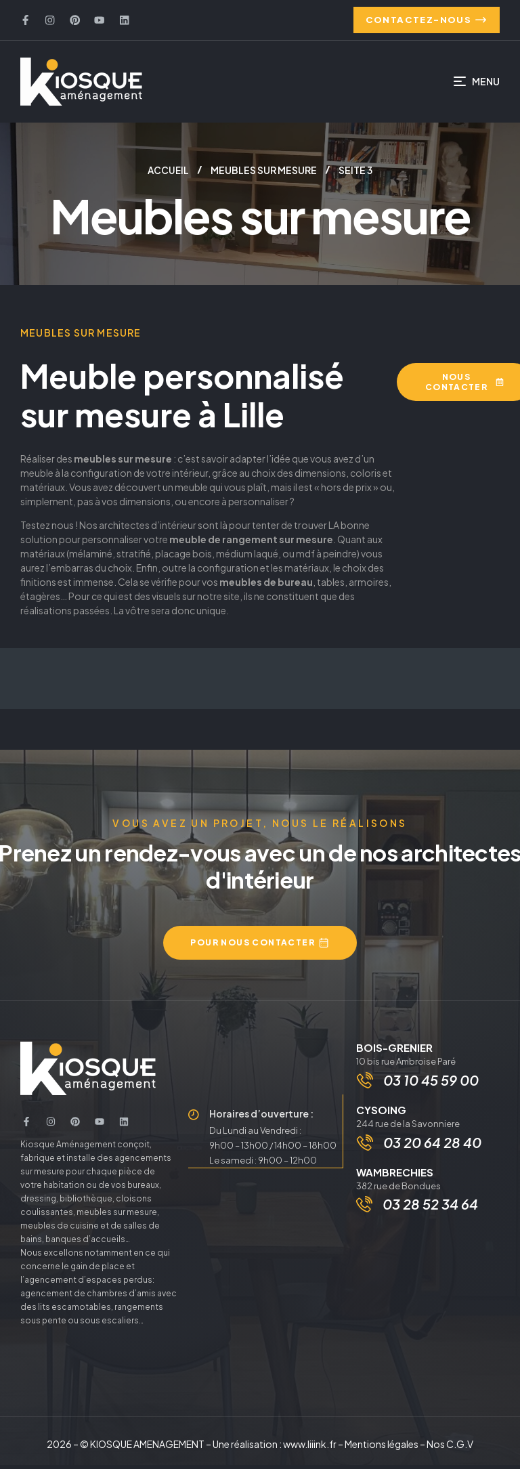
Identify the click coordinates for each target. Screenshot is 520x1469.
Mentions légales (381, 1448)
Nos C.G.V (450, 1448)
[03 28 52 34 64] (364, 1212)
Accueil (168, 175)
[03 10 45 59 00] (366, 1086)
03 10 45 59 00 (432, 1085)
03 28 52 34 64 (430, 1212)
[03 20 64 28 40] (366, 1150)
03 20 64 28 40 (434, 1149)
